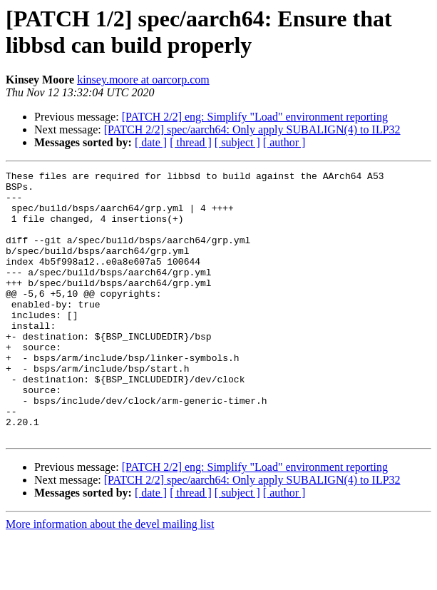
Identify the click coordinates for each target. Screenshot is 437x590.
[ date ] (151, 142)
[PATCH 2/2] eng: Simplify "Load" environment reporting (255, 117)
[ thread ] (191, 142)
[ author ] (284, 142)
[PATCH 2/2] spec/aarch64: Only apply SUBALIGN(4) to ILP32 (252, 129)
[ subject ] (237, 142)
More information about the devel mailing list (110, 577)
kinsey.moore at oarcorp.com (143, 79)
